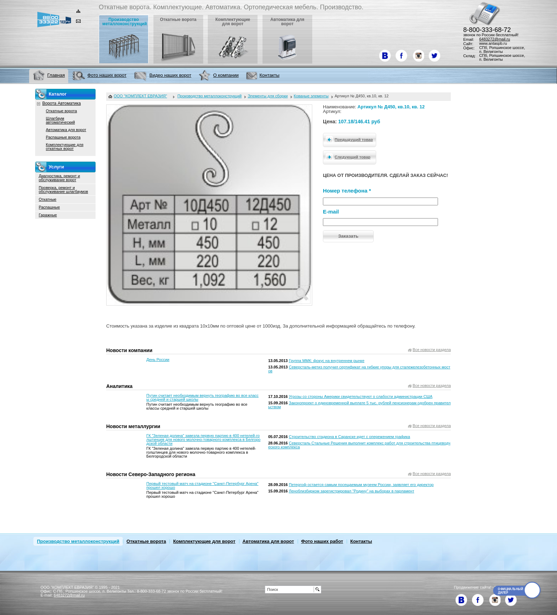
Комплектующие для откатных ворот (64, 146)
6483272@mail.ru (494, 39)
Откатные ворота (61, 111)
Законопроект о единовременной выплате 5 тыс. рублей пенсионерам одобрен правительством (359, 405)
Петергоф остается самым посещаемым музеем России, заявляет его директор (361, 484)
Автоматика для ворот (66, 130)
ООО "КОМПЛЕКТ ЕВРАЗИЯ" (140, 96)
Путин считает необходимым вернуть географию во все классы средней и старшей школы (202, 397)
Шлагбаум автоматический (60, 120)
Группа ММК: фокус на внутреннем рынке (326, 360)
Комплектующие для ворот (204, 541)
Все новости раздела (432, 350)
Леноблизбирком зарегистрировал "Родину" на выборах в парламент (351, 491)
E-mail (331, 212)
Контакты (361, 541)
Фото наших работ (322, 541)
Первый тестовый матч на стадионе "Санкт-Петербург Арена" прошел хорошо (202, 485)
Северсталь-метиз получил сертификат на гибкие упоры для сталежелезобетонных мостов (359, 369)
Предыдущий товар (348, 139)
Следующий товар (347, 156)
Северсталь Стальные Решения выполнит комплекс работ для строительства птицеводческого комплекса (359, 445)
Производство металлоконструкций (78, 541)
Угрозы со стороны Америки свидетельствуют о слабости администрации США (360, 396)
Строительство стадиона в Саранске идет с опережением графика (349, 437)
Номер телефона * (347, 191)
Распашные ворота (63, 137)
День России (157, 359)
